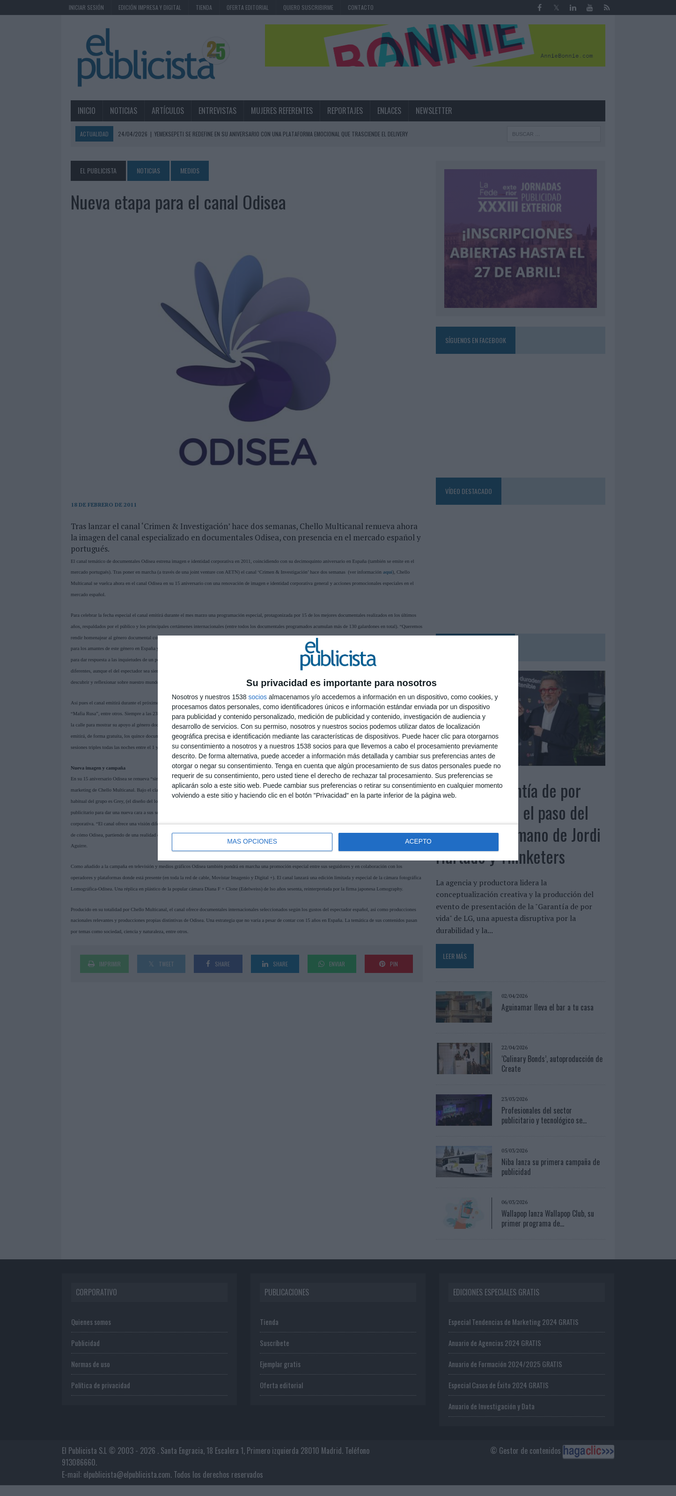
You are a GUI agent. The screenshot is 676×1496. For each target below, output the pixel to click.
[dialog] (338, 748)
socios (257, 697)
